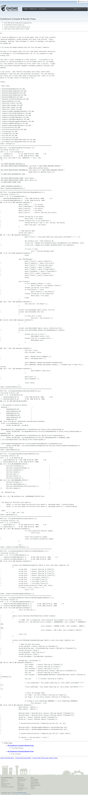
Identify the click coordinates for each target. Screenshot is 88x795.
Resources (20, 777)
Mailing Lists (33, 9)
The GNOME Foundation (7, 787)
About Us (3, 779)
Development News (36, 785)
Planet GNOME (34, 782)
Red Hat (19, 794)
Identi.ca (33, 787)
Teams (3, 782)
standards (10, 794)
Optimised (3, 794)
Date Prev (4, 758)
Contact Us (4, 785)
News (32, 777)
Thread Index (37, 758)
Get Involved (4, 781)
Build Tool (19, 790)
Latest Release (34, 781)
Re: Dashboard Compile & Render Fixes (21, 745)
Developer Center (21, 779)
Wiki (18, 782)
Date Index (45, 758)
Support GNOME (5, 784)
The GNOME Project (7, 777)
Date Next (11, 758)
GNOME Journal (35, 784)
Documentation (21, 781)
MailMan (29, 794)
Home (26, 9)
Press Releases (34, 779)
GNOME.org (83, 1)
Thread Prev (19, 758)
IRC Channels (20, 785)
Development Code (22, 788)
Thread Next (27, 758)
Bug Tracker (20, 787)
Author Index (53, 758)
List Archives (42, 9)
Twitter (32, 788)
